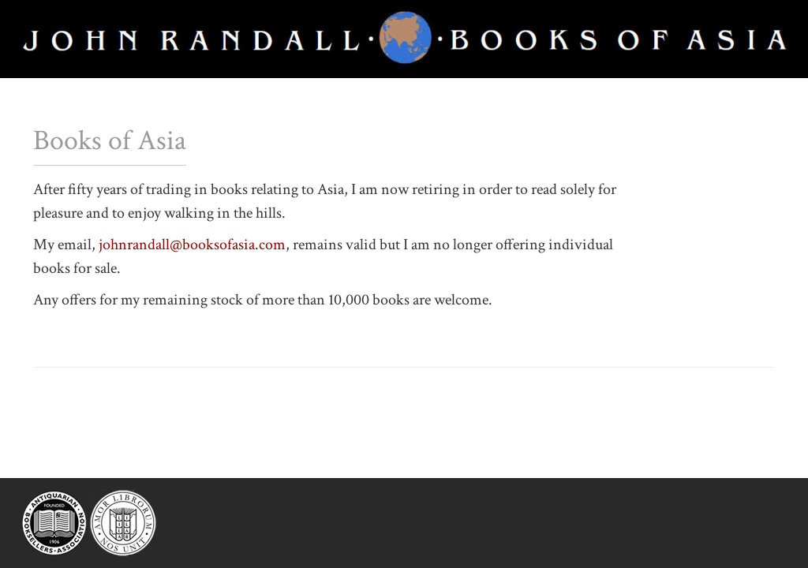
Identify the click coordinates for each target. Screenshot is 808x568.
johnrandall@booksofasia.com (192, 244)
